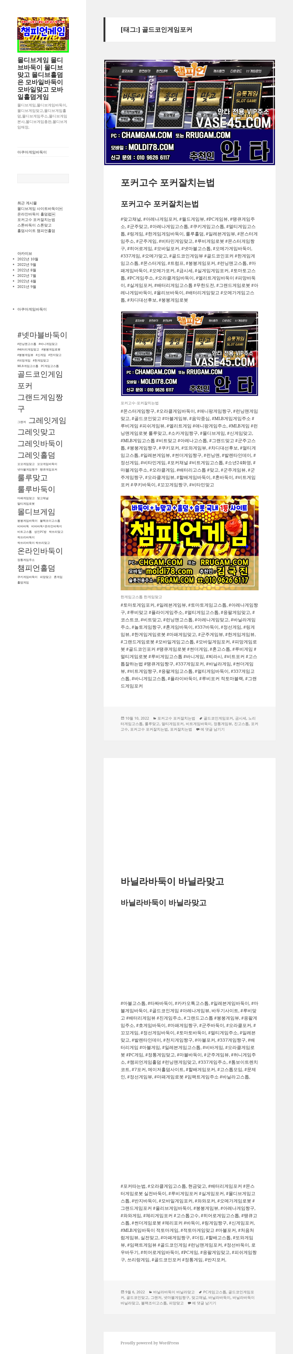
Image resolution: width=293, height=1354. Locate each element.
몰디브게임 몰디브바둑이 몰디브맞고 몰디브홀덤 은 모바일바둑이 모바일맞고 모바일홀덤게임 (40, 78)
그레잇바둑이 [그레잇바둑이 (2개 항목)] (40, 443)
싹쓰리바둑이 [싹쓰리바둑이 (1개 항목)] (26, 537)
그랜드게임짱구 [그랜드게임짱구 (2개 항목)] (40, 403)
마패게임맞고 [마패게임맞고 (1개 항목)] (26, 498)
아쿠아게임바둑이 (32, 151)
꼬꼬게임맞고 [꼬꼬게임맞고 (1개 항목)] (26, 464)
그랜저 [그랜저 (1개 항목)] (21, 422)
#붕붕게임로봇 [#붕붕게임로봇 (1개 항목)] (51, 349)
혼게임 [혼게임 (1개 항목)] (58, 577)
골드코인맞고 (137, 1297)
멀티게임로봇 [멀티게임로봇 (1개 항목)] (26, 503)
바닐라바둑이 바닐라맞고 (172, 881)
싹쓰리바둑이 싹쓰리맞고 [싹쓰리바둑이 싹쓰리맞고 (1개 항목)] (33, 543)
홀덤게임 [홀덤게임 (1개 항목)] (23, 582)
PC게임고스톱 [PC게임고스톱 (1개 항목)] (50, 366)
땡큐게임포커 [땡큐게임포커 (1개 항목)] (48, 469)
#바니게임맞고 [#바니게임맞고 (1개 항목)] (48, 344)
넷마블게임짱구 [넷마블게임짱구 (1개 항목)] (27, 469)
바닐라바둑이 (219, 1297)
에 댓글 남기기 (213, 729)
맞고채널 (199, 1297)
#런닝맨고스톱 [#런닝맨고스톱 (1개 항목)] (26, 344)
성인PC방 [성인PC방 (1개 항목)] (40, 532)
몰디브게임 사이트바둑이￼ (40, 208)
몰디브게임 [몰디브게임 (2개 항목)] (36, 511)
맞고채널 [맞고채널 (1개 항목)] (43, 498)
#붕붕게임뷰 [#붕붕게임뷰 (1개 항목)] (25, 355)
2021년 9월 (26, 286)
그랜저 (156, 1297)
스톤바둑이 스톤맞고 (34, 225)
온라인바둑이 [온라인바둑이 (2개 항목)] (40, 550)
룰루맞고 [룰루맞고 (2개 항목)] (32, 477)
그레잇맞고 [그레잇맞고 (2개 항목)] (36, 431)
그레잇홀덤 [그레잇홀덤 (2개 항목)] (36, 454)
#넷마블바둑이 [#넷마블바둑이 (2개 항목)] (42, 334)
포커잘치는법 (181, 729)
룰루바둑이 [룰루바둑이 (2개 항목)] (36, 489)
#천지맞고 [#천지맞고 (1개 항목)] (54, 355)
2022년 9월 (26, 264)
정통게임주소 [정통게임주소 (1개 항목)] (26, 560)
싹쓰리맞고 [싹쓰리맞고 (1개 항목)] (56, 532)
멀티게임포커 (173, 723)
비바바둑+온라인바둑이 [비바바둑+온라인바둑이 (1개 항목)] (46, 526)
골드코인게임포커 (218, 718)
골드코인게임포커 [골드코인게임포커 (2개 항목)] (40, 380)
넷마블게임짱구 (176, 1297)
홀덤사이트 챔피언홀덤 (36, 230)
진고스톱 (241, 723)
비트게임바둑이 (199, 723)
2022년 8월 (26, 269)
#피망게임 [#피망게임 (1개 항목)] (23, 360)
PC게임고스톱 (214, 1291)
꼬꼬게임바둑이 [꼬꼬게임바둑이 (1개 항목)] (47, 464)
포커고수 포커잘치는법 (36, 219)
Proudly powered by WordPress (150, 1342)
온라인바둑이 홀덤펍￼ (36, 213)
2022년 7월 (26, 275)
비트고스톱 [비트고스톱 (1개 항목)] (24, 532)
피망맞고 (176, 1302)
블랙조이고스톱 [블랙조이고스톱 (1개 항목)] (50, 521)
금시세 (240, 718)
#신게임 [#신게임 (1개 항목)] (41, 355)
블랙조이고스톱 (154, 1302)
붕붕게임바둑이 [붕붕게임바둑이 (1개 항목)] (27, 521)
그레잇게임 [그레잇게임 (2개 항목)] (47, 420)
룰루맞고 (152, 723)
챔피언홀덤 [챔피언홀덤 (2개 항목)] (36, 567)
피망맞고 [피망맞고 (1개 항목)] (46, 577)
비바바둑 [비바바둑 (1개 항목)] (23, 526)
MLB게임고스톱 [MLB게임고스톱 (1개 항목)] (27, 366)
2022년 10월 (27, 258)
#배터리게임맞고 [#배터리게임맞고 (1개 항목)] (28, 349)
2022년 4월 (26, 280)
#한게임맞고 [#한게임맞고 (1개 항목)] (41, 360)
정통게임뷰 (223, 723)
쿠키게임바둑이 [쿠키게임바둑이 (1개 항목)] (27, 577)
